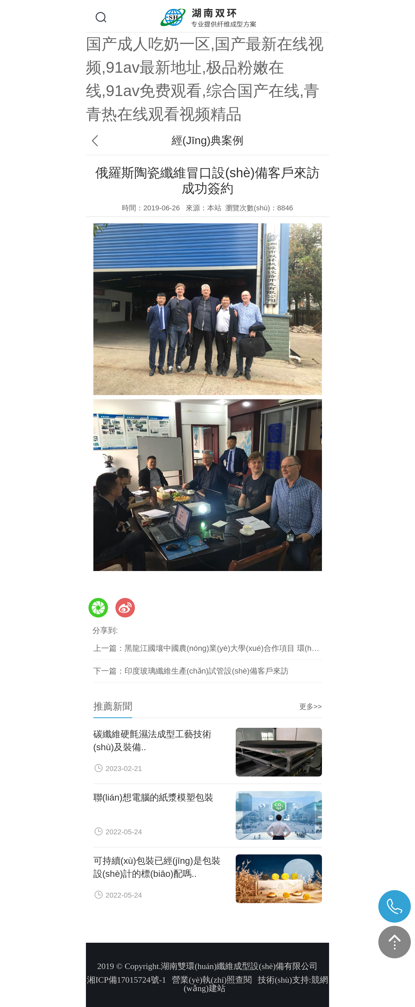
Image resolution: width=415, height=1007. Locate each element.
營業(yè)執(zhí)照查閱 (212, 980)
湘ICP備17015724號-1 (126, 980)
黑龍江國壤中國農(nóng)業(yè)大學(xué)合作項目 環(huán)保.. (231, 648)
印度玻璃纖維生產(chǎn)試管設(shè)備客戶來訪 (206, 670)
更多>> (310, 706)
